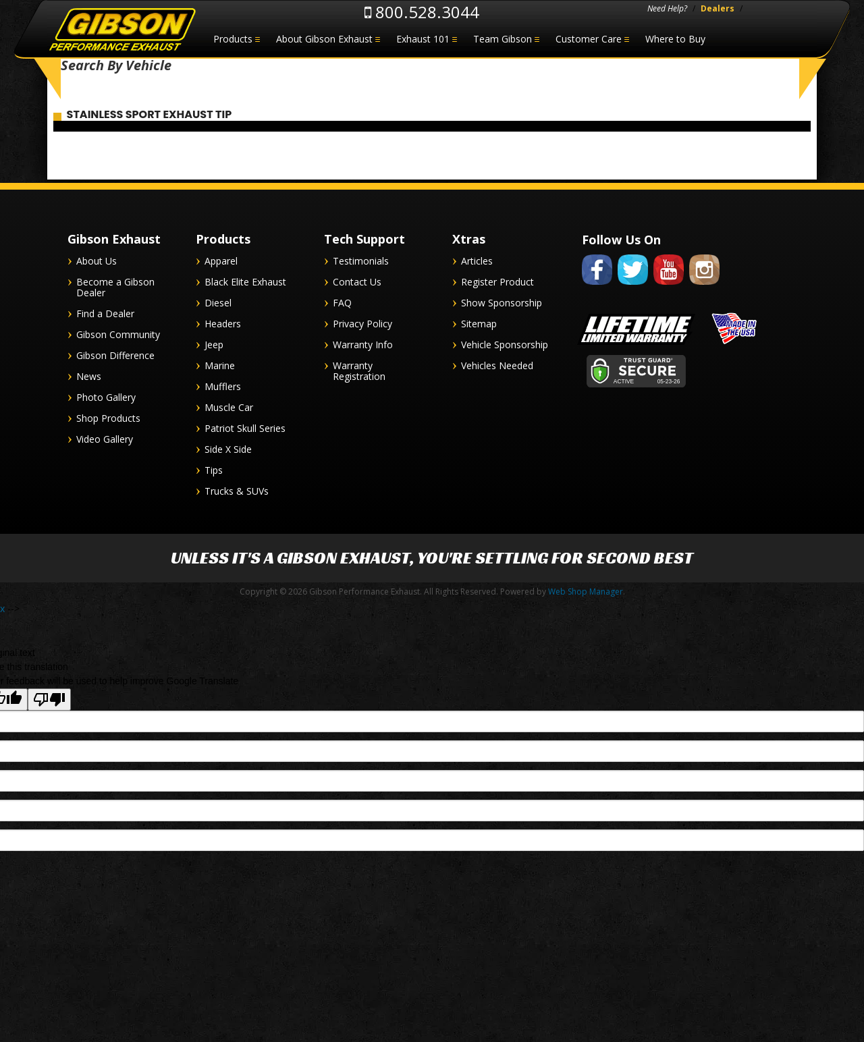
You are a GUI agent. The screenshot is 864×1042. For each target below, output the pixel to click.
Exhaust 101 (423, 38)
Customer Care (589, 38)
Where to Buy (675, 38)
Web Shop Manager (585, 596)
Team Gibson (502, 38)
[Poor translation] (49, 704)
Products (232, 38)
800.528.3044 (421, 12)
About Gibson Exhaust (324, 38)
